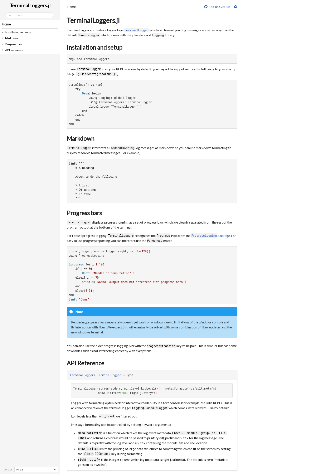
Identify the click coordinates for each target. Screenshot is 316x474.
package (210, 236)
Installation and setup (94, 47)
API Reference (85, 363)
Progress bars (84, 212)
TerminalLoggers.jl (93, 20)
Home (6, 24)
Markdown (80, 138)
